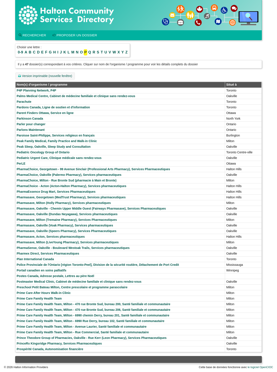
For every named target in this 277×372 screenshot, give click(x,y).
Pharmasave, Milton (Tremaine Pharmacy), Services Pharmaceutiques (67, 219)
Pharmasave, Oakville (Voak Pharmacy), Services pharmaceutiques (65, 225)
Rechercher (32, 35)
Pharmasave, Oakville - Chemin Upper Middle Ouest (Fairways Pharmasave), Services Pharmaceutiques (91, 208)
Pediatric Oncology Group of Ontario (43, 152)
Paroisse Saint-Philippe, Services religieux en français (56, 135)
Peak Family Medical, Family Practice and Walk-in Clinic (57, 141)
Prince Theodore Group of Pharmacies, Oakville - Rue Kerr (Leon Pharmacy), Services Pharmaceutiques (91, 338)
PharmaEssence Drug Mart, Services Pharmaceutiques (56, 191)
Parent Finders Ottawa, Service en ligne (45, 113)
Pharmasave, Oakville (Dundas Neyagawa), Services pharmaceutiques (67, 214)
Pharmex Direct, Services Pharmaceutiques (48, 253)
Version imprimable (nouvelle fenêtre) (45, 76)
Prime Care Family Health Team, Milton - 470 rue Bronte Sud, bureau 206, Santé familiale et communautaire (93, 309)
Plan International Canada (35, 259)
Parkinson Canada (30, 118)
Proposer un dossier (75, 35)
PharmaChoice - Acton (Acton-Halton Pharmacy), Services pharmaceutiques (71, 186)
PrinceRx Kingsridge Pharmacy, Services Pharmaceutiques (59, 343)
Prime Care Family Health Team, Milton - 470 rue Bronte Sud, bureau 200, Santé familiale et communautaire (93, 304)
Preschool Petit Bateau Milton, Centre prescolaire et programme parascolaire (72, 287)
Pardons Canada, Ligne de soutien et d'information (53, 107)
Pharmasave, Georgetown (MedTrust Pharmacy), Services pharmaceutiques (71, 197)
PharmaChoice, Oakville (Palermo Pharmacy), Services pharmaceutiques (69, 174)
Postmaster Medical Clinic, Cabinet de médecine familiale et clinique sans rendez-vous (79, 281)
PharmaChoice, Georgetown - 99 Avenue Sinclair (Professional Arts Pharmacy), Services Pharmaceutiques (93, 169)
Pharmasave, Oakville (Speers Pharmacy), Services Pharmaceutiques (66, 231)
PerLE (21, 163)
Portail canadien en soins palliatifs (41, 270)
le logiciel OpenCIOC (260, 367)
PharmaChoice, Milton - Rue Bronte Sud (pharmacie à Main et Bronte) (66, 180)
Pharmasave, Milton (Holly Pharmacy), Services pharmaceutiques (64, 203)
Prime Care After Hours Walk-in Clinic (44, 293)
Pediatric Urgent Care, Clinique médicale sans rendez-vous (59, 158)
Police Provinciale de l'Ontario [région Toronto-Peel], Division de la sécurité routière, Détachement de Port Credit (98, 264)
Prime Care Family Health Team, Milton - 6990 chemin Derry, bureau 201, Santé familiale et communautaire (93, 315)
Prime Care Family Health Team (39, 298)
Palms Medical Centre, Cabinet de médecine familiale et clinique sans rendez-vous (76, 96)
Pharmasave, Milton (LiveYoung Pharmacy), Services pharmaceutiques (68, 242)
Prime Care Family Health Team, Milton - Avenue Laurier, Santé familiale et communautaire (82, 326)
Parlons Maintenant (31, 129)
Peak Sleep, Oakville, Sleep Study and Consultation (54, 146)
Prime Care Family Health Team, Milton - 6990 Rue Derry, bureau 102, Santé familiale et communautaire (90, 321)
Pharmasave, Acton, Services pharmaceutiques (51, 236)
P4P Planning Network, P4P (36, 90)
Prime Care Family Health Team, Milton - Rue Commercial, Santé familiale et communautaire (83, 332)
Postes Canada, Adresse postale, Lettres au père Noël (55, 276)
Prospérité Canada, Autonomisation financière (50, 349)
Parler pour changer (31, 124)
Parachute (24, 101)
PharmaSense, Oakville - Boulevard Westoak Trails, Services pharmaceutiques (73, 248)
